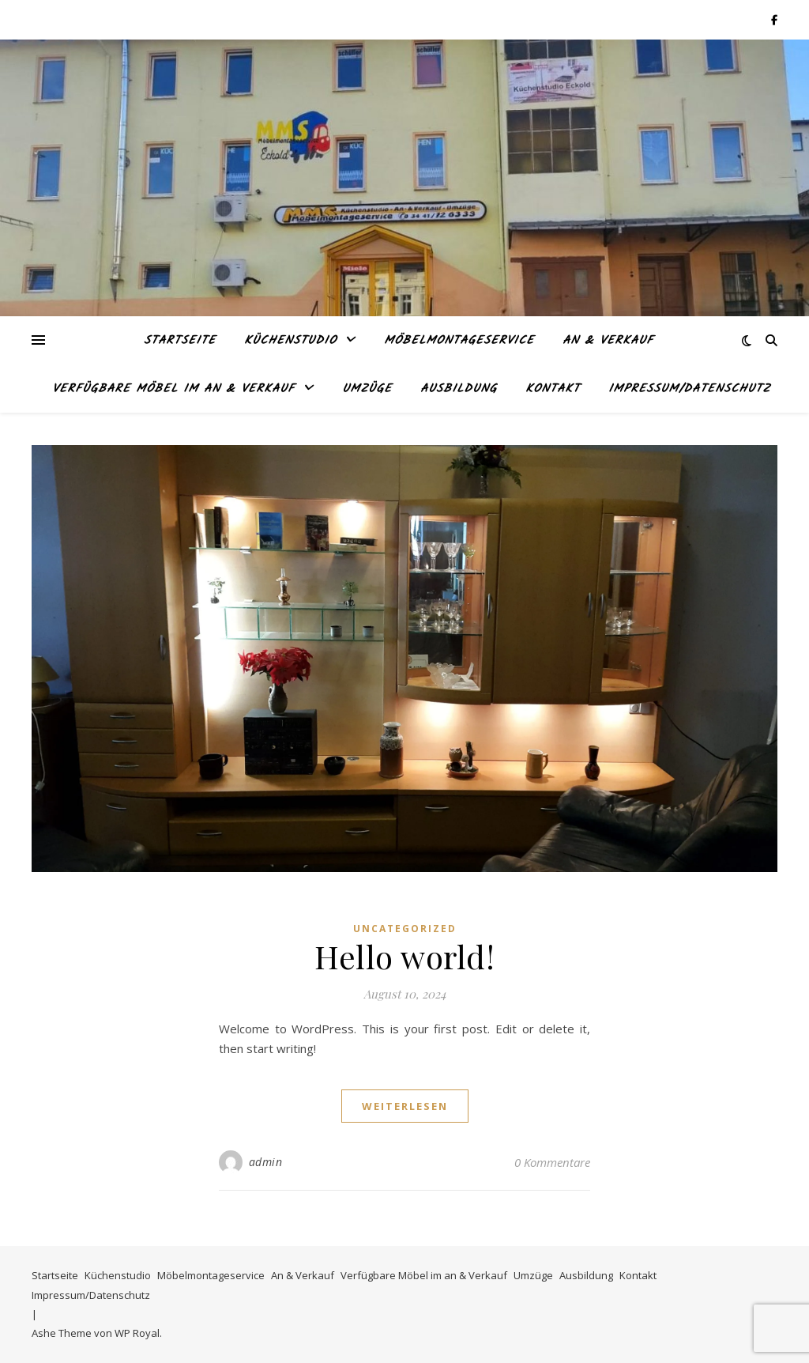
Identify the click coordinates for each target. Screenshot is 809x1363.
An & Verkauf (608, 340)
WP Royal (137, 1333)
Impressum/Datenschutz (689, 388)
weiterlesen (405, 1106)
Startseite (180, 340)
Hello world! (404, 956)
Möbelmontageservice (459, 340)
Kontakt (552, 388)
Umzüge (367, 388)
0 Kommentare (552, 1162)
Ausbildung (458, 388)
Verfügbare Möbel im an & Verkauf (173, 388)
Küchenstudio (290, 340)
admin (266, 1161)
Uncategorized (405, 928)
